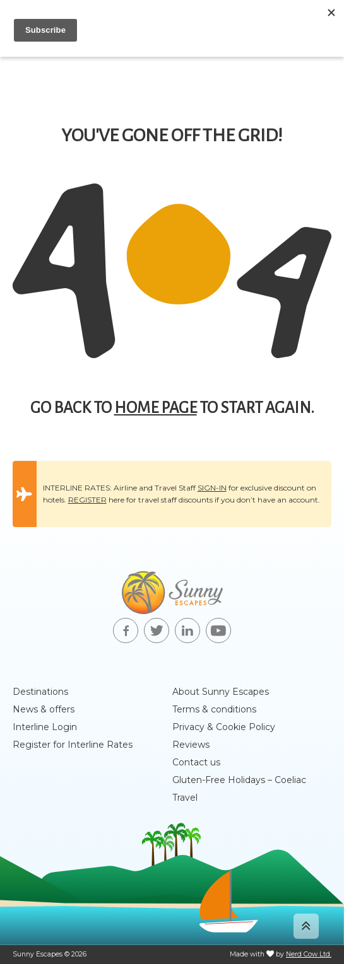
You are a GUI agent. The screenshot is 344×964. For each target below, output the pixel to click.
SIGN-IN (212, 487)
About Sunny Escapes (220, 691)
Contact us (196, 762)
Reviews (191, 744)
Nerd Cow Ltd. (308, 954)
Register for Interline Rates (73, 744)
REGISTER (87, 499)
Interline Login (45, 727)
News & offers (43, 709)
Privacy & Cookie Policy (223, 727)
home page (155, 408)
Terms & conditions (214, 709)
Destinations (40, 691)
